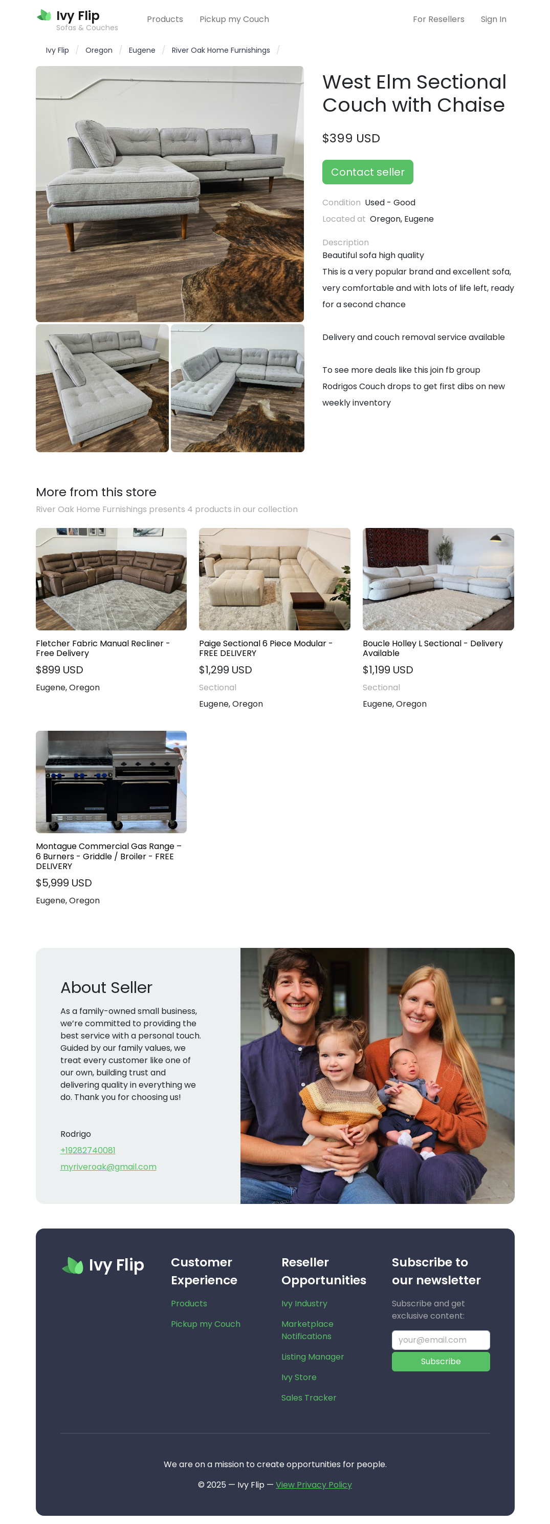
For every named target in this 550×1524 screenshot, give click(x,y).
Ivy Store (299, 1377)
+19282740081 (88, 1150)
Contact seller (368, 172)
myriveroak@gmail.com (108, 1167)
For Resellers (439, 19)
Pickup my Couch (234, 19)
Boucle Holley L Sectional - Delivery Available (433, 648)
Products (165, 19)
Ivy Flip (57, 50)
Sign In (494, 19)
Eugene (142, 50)
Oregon (99, 50)
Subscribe (441, 1361)
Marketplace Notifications (307, 1330)
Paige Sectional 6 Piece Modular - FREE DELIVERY (266, 648)
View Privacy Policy (314, 1485)
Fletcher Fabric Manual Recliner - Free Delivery (103, 648)
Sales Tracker (309, 1398)
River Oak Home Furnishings (221, 50)
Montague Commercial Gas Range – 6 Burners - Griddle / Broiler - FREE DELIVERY (109, 856)
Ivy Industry (304, 1303)
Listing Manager (312, 1357)
